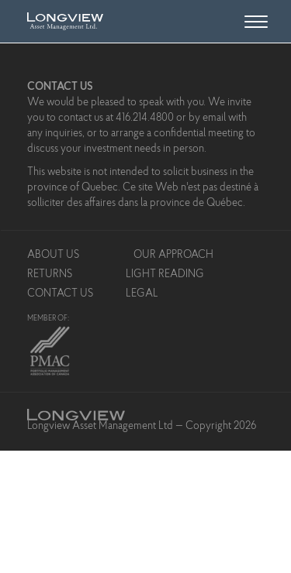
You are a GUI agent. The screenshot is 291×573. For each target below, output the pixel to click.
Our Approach (173, 255)
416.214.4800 (145, 118)
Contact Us (60, 294)
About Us (53, 255)
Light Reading (165, 274)
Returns (49, 274)
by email (207, 118)
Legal (142, 294)
